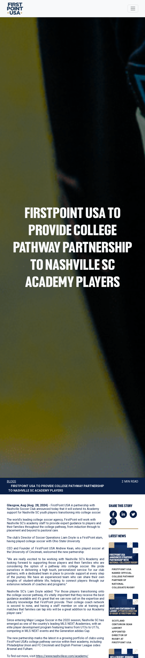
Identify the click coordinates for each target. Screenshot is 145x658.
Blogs (11, 481)
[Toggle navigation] (133, 8)
